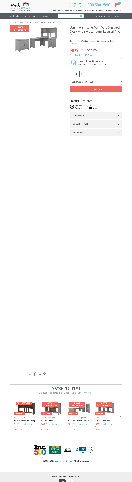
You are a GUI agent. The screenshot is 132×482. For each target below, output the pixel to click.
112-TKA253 (18, 429)
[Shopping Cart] (117, 5)
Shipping (109, 16)
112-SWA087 (71, 429)
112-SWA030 (98, 429)
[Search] (81, 16)
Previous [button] (11, 416)
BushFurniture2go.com (64, 461)
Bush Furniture (20, 427)
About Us (102, 16)
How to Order (117, 16)
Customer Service (91, 16)
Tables (25, 16)
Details (105, 64)
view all (88, 392)
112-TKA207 (44, 429)
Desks (12, 16)
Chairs (18, 16)
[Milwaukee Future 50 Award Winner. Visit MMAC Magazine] (67, 450)
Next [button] (121, 416)
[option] (26, 416)
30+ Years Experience (114, 10)
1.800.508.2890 (97, 5)
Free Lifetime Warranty (74, 10)
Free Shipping (58, 10)
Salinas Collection (98, 41)
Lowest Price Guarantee (94, 10)
